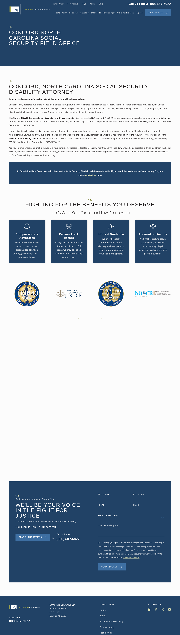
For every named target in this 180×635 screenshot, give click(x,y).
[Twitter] (162, 429)
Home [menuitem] (57, 13)
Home (103, 430)
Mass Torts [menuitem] (96, 13)
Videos (92, 4)
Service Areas (58, 4)
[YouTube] (169, 429)
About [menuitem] (64, 13)
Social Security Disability (111, 441)
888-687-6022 (160, 3)
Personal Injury (107, 447)
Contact (103, 464)
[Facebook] (155, 429)
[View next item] (101, 318)
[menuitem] (12, 493)
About (103, 435)
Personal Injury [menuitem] (109, 13)
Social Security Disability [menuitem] (79, 13)
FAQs (84, 4)
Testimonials (72, 4)
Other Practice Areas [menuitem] (125, 13)
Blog (101, 4)
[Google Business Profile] (149, 429)
